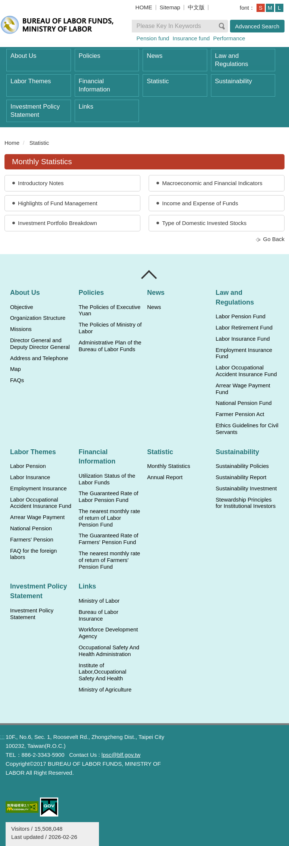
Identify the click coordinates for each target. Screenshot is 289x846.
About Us (23, 55)
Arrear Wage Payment (37, 517)
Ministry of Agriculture (104, 690)
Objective (21, 307)
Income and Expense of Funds (200, 203)
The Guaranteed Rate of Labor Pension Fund (108, 496)
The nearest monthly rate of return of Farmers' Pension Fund (109, 560)
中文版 (196, 7)
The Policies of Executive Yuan (109, 310)
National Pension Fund (243, 403)
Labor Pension (28, 466)
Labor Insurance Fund (242, 339)
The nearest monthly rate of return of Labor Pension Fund (109, 518)
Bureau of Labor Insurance (98, 615)
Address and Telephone (39, 358)
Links (86, 106)
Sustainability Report (240, 477)
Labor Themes (30, 81)
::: (2, 736)
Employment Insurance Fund (243, 353)
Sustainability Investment (246, 488)
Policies (89, 55)
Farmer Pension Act (239, 414)
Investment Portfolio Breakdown (57, 223)
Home (11, 143)
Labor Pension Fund (240, 316)
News (154, 55)
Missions (21, 329)
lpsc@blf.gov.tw (121, 755)
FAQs (17, 380)
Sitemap (170, 7)
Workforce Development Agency (108, 633)
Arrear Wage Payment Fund (242, 389)
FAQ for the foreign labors (33, 554)
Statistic (158, 81)
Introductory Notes (41, 183)
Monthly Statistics (168, 466)
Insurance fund (191, 38)
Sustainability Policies (242, 466)
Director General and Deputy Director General (40, 343)
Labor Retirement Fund (243, 328)
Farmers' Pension (31, 540)
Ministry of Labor (98, 601)
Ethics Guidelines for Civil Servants (246, 428)
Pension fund (153, 38)
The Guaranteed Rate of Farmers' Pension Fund (108, 539)
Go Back (274, 239)
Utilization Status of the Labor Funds (106, 479)
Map (15, 369)
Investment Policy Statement (35, 110)
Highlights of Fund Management (57, 203)
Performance (229, 38)
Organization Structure (37, 318)
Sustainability (233, 81)
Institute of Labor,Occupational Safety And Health (102, 672)
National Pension (31, 528)
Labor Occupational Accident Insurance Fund (246, 371)
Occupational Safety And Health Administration (108, 650)
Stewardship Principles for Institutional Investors (245, 503)
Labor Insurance (30, 477)
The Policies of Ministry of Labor (110, 328)
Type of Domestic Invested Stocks (204, 223)
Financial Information (94, 85)
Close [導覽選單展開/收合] (149, 274)
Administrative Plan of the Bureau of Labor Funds (109, 346)
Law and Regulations (231, 60)
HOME (144, 7)
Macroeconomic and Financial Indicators (212, 183)
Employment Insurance (38, 488)
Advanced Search (257, 26)
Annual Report (165, 477)
